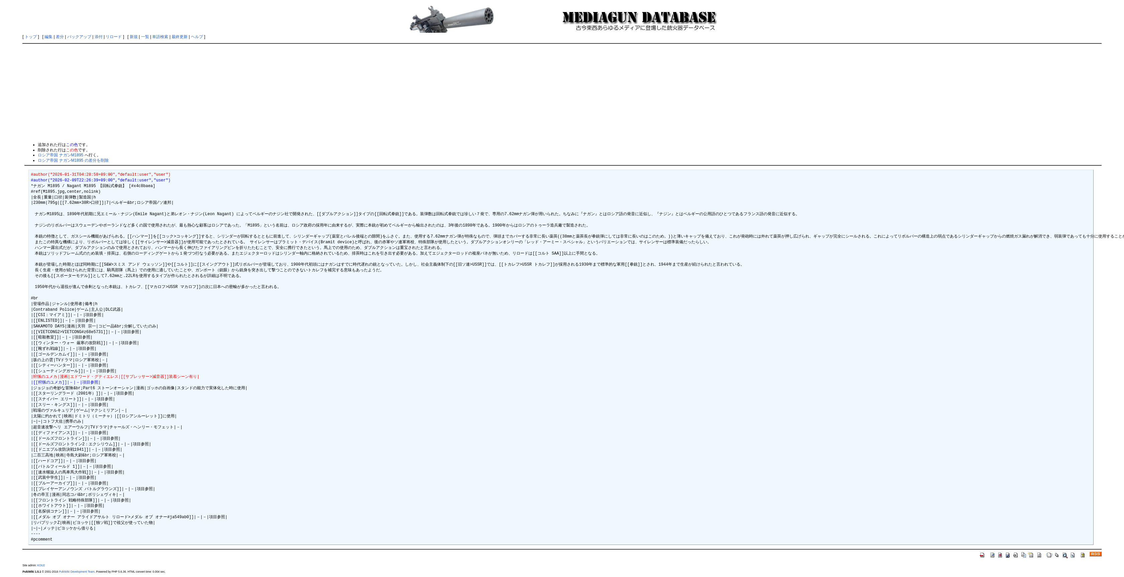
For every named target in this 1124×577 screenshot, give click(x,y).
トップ (31, 36)
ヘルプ (197, 36)
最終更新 (180, 36)
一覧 (145, 36)
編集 (48, 36)
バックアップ (79, 36)
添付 (99, 36)
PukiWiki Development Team (76, 571)
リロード (114, 36)
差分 (60, 36)
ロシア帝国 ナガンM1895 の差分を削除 (73, 160)
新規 (134, 36)
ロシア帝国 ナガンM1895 (60, 155)
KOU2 (41, 565)
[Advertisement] (562, 92)
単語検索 (160, 36)
